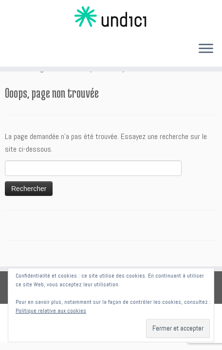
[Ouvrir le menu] (206, 49)
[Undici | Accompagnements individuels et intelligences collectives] (111, 17)
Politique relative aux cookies (51, 311)
